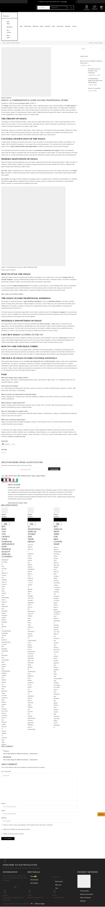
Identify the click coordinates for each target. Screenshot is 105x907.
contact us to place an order (16, 436)
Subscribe (54, 469)
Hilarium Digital (40, 904)
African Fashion (15, 43)
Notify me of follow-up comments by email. (16, 829)
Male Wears (8, 22)
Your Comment (6, 771)
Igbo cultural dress (11, 476)
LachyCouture (62, 338)
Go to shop (64, 1)
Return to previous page (95, 43)
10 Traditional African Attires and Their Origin (35, 534)
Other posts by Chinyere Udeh (17, 503)
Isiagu (33, 476)
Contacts (74, 26)
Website (3, 818)
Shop (21, 26)
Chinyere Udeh (24, 103)
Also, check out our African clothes (12, 294)
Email (3, 811)
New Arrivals (9, 31)
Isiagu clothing (40, 476)
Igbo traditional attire (24, 476)
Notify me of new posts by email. (13, 834)
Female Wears (27, 26)
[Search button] (71, 7)
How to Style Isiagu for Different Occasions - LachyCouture (21, 753)
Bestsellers (9, 27)
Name (3, 803)
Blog (41, 26)
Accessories (47, 26)
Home (4, 43)
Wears (53, 26)
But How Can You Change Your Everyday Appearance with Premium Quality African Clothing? (8, 542)
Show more (8, 36)
